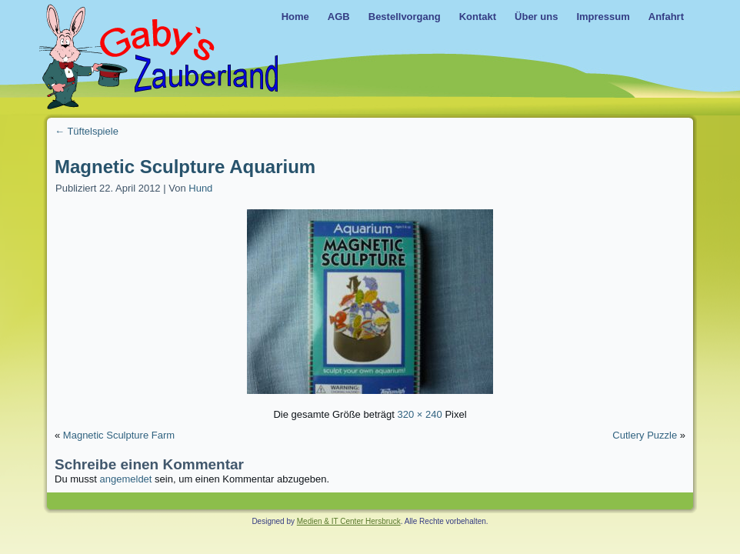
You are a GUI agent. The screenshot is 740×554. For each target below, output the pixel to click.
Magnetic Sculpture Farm (119, 435)
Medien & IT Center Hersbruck (349, 521)
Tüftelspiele (86, 131)
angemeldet (126, 479)
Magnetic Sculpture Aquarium (185, 166)
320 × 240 (420, 414)
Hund (200, 188)
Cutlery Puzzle (644, 435)
